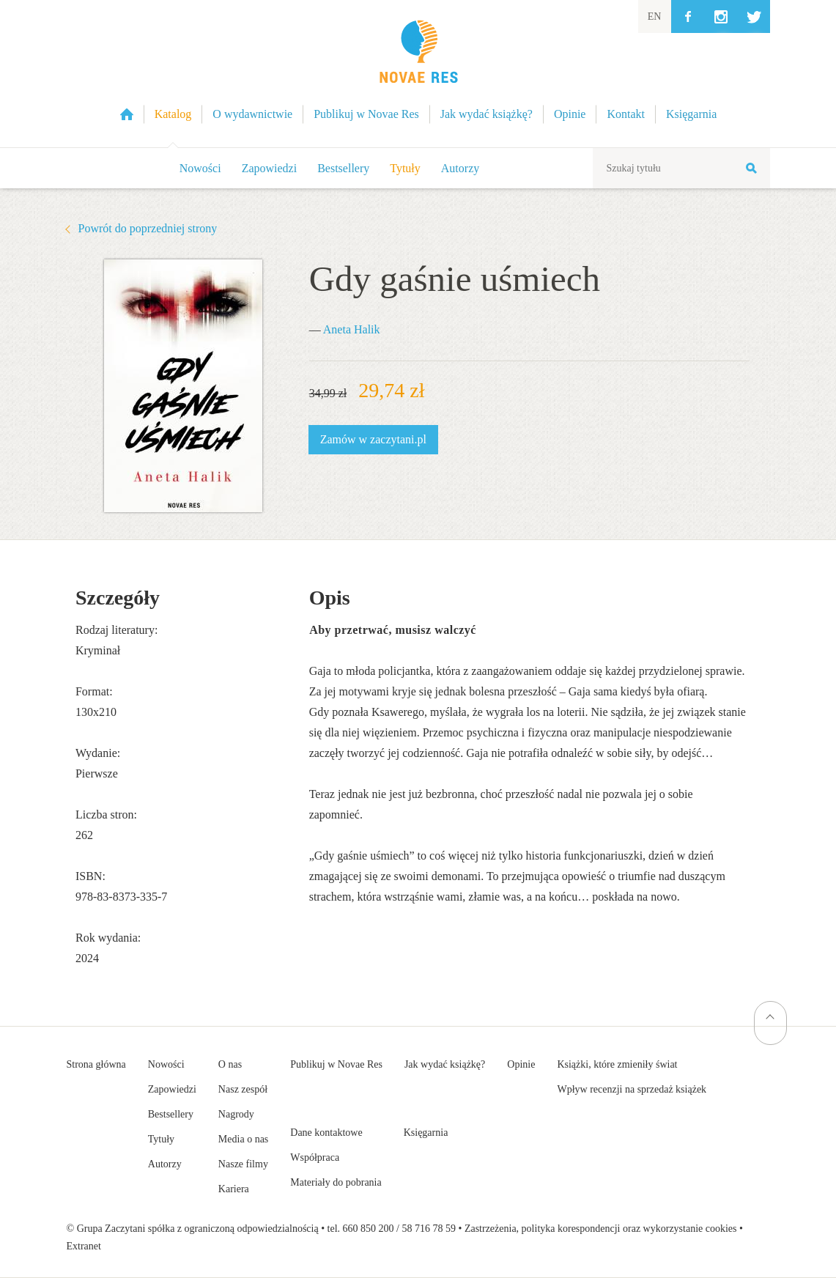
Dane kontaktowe (326, 1132)
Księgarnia (426, 1132)
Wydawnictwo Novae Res (418, 73)
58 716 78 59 (429, 1228)
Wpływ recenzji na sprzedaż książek (631, 1089)
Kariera (233, 1188)
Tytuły (405, 168)
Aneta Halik (351, 329)
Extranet (84, 1246)
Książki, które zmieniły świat (617, 1064)
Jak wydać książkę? (444, 1064)
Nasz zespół (242, 1089)
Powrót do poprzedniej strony (148, 228)
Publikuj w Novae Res (336, 1064)
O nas (230, 1064)
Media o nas (243, 1139)
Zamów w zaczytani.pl (373, 439)
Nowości (200, 168)
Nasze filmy (243, 1164)
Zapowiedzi (269, 168)
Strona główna (96, 1064)
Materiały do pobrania (335, 1182)
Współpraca (314, 1157)
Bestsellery (343, 168)
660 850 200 (368, 1228)
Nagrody (236, 1114)
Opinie (521, 1064)
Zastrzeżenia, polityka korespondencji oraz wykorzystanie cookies (601, 1228)
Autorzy (460, 168)
